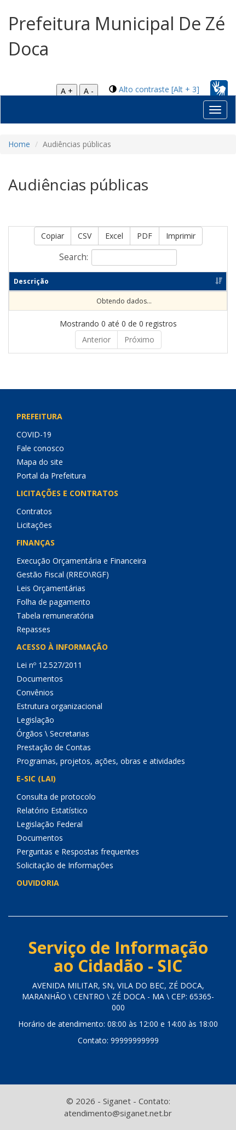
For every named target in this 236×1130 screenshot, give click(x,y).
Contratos (34, 511)
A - (89, 91)
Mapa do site (39, 462)
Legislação (35, 720)
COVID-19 (33, 434)
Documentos (39, 678)
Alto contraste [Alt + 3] (159, 89)
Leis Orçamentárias (50, 588)
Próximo (139, 339)
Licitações (34, 525)
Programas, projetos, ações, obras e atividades (100, 761)
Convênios (35, 692)
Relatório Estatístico (52, 810)
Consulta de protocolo (56, 796)
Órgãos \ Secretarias (52, 733)
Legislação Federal (49, 824)
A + (67, 91)
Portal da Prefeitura (51, 475)
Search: (118, 257)
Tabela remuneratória (55, 615)
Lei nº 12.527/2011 (49, 665)
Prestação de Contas (53, 747)
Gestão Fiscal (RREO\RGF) (62, 574)
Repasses (33, 629)
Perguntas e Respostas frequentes (77, 851)
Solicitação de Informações (64, 865)
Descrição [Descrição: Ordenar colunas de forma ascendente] (31, 281)
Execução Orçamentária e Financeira (81, 560)
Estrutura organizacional (59, 706)
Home (19, 144)
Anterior (96, 339)
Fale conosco (40, 448)
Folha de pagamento (53, 602)
